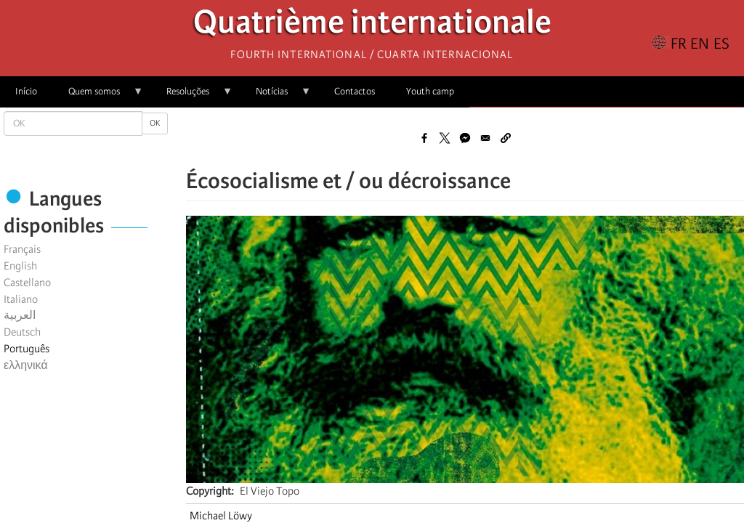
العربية (20, 315)
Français (22, 249)
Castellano (27, 282)
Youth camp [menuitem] (430, 91)
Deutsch (22, 331)
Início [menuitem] (26, 91)
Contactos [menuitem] (354, 91)
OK (155, 123)
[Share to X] (444, 138)
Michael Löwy (221, 515)
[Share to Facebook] (424, 138)
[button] (505, 138)
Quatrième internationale (372, 26)
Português (26, 348)
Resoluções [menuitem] (191, 96)
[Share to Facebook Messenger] (465, 138)
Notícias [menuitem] (275, 96)
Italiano (21, 299)
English (20, 265)
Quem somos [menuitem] (98, 96)
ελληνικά (26, 365)
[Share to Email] (485, 138)
